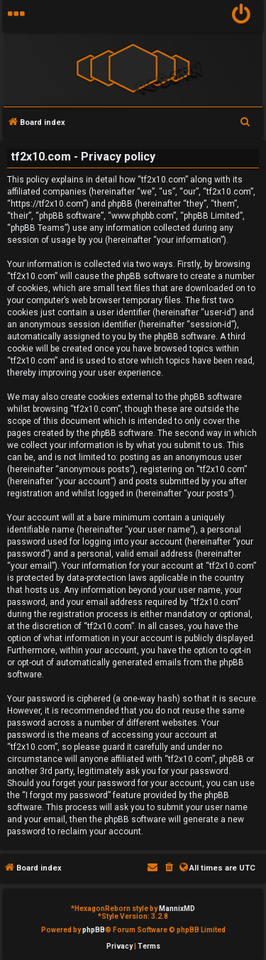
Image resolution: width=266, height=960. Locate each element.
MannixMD (177, 908)
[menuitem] (241, 16)
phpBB (93, 930)
